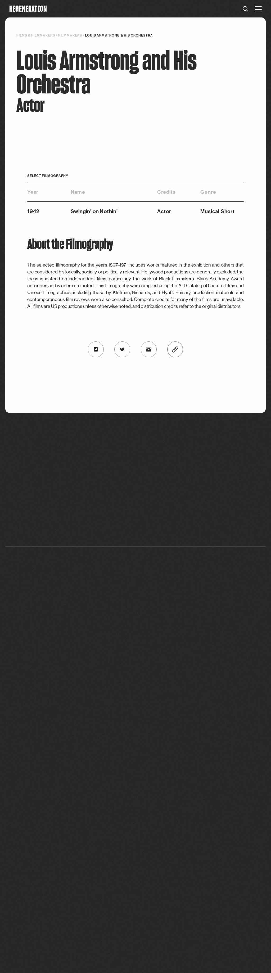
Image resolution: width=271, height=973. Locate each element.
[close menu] (258, 8)
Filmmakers (70, 35)
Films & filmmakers (35, 35)
